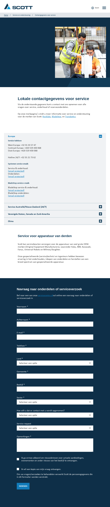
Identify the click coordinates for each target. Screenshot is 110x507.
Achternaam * (23, 319)
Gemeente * (22, 371)
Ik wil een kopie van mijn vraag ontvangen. (41, 469)
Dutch (95, 8)
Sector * (20, 397)
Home (6, 15)
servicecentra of (45, 295)
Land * (20, 358)
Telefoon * (21, 345)
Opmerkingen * (24, 436)
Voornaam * (22, 306)
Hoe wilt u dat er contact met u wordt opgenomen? (40, 410)
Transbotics (70, 116)
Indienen (23, 486)
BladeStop (56, 116)
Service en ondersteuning (21, 15)
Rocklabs (47, 116)
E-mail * (20, 332)
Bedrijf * (21, 384)
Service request (24, 423)
